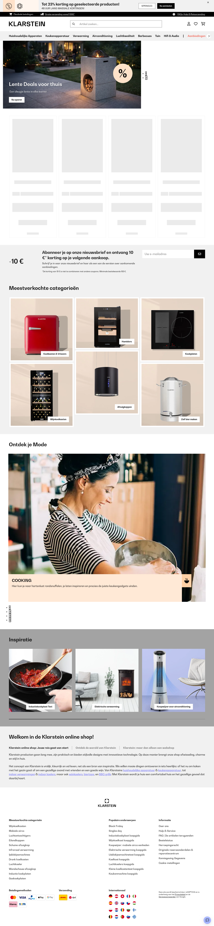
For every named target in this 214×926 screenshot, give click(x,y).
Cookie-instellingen (169, 846)
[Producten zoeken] (116, 24)
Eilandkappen (16, 823)
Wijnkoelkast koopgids (121, 823)
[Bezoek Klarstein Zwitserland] (122, 879)
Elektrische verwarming (107, 690)
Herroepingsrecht (169, 828)
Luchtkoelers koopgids (121, 847)
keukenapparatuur (169, 753)
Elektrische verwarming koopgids (127, 833)
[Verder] (209, 36)
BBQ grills (105, 757)
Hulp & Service (167, 814)
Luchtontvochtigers (19, 818)
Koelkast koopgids (119, 842)
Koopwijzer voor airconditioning (173, 690)
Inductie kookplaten (20, 857)
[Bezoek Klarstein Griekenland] (134, 900)
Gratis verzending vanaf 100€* (60, 14)
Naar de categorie (26, 518)
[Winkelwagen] (203, 24)
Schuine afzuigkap (19, 828)
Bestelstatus (166, 823)
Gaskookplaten (17, 861)
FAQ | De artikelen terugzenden (176, 818)
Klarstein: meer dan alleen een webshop (148, 731)
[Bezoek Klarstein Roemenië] (122, 893)
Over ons (164, 809)
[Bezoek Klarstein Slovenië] (128, 900)
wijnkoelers (76, 757)
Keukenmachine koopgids (123, 857)
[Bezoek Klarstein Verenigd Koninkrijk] (116, 886)
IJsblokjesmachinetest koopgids (127, 837)
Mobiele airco (16, 814)
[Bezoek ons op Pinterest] (40, 920)
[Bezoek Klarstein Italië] (134, 879)
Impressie (108, 919)
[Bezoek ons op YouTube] (31, 920)
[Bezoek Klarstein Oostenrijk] (116, 879)
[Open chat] (207, 920)
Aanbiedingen (197, 35)
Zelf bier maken (189, 419)
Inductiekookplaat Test (40, 690)
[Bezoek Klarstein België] (110, 900)
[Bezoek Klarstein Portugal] (122, 900)
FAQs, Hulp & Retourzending (191, 14)
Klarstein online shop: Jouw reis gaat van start (38, 731)
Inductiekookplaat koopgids (124, 818)
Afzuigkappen (124, 407)
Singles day (115, 814)
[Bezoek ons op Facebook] (21, 920)
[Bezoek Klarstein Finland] (134, 893)
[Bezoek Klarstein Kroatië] (116, 893)
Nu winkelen (166, 6)
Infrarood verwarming (21, 833)
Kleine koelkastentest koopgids (126, 852)
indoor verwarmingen (22, 757)
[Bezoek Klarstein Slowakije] (122, 886)
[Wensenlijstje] (196, 24)
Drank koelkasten (19, 842)
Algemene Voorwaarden (84, 919)
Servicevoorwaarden (167, 880)
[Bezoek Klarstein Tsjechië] (128, 886)
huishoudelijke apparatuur (139, 753)
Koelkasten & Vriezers (54, 354)
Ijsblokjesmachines (19, 837)
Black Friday (116, 809)
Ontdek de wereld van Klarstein (96, 731)
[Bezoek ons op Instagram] (12, 920)
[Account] (188, 24)
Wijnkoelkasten (58, 419)
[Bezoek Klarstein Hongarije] (134, 886)
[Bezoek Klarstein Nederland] (116, 900)
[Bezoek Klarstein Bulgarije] (128, 893)
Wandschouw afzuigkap (22, 852)
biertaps (89, 757)
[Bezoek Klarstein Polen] (110, 893)
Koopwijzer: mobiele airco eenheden (129, 828)
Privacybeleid (180, 878)
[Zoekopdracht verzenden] (73, 24)
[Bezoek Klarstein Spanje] (110, 886)
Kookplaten (191, 354)
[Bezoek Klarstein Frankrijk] (128, 879)
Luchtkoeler (15, 847)
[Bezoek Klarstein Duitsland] (110, 879)
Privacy (62, 919)
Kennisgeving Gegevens (172, 841)
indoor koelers (46, 757)
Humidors (127, 341)
